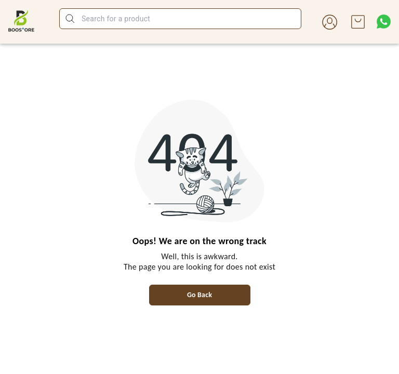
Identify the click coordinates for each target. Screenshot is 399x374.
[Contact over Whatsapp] (384, 22)
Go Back (199, 294)
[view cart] (358, 22)
